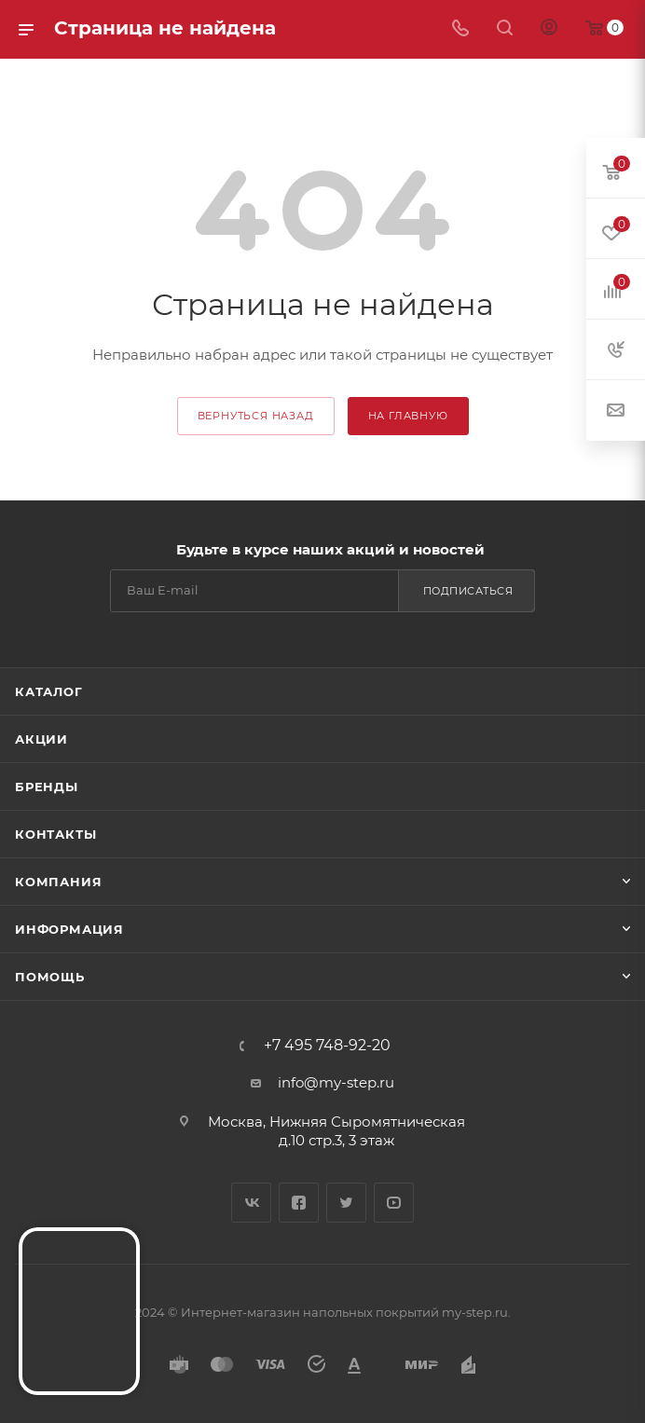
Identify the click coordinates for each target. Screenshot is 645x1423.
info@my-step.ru (336, 1082)
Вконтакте (251, 1203)
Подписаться (468, 590)
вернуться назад (256, 415)
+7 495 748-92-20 (327, 1045)
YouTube (394, 1203)
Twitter (346, 1203)
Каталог (49, 691)
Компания (58, 881)
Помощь (50, 976)
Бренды (46, 786)
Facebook (299, 1203)
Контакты (55, 834)
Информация (69, 929)
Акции (41, 739)
